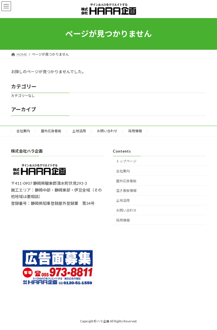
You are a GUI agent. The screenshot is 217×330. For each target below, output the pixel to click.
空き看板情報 (126, 191)
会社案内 (23, 131)
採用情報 (135, 131)
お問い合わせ (107, 131)
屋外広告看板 (51, 131)
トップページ (126, 161)
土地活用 (79, 131)
